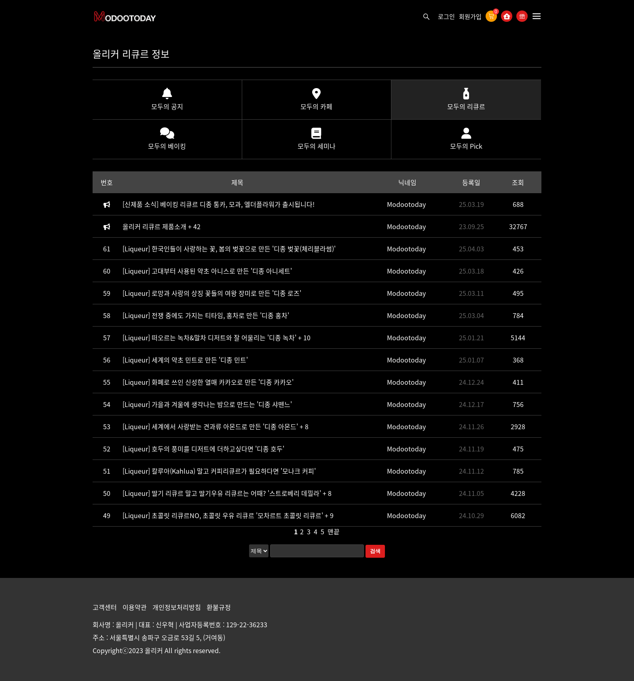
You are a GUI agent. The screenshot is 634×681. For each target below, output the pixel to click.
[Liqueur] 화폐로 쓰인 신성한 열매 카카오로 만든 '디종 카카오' (208, 382)
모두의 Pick (466, 139)
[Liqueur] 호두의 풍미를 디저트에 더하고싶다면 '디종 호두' (203, 448)
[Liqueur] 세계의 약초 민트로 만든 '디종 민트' (185, 360)
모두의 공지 (167, 99)
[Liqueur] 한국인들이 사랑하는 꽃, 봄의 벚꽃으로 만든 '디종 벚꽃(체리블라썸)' (229, 248)
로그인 (446, 16)
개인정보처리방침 (177, 607)
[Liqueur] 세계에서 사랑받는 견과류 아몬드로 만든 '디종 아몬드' (211, 426)
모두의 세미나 (317, 139)
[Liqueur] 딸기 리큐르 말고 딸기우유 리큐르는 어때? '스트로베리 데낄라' (223, 493)
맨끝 (334, 531)
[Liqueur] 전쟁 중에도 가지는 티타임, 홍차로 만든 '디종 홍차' (206, 315)
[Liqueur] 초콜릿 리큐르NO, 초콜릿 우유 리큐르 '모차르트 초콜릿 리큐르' (224, 515)
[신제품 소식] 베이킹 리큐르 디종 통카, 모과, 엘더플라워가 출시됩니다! (219, 204)
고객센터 (105, 607)
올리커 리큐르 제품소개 (155, 226)
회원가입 (470, 16)
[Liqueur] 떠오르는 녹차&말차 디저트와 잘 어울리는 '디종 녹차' (210, 337)
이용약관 (135, 607)
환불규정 (219, 607)
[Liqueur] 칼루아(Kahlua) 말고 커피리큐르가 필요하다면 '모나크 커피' (219, 471)
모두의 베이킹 (167, 139)
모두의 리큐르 (466, 99)
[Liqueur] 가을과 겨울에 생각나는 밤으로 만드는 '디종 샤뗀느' (207, 404)
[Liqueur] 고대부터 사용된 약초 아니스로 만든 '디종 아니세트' (207, 271)
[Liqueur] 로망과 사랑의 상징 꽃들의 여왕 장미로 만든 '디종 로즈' (212, 293)
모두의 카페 (316, 99)
